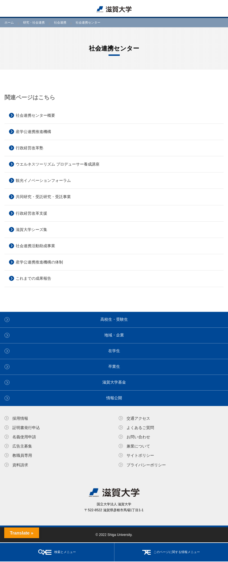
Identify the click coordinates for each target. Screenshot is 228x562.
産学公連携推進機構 (33, 131)
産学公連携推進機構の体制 (39, 262)
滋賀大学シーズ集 (31, 229)
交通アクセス (138, 418)
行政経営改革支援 (31, 213)
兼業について (138, 446)
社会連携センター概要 (35, 115)
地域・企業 (114, 335)
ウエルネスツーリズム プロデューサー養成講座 (58, 164)
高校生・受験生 (114, 319)
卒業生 (114, 366)
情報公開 (114, 398)
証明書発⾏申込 (26, 427)
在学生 (114, 350)
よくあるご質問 (140, 427)
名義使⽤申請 (24, 437)
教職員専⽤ (22, 455)
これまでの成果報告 (33, 278)
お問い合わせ (138, 437)
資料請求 (20, 465)
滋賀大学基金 (114, 382)
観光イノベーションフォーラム (43, 180)
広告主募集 (22, 446)
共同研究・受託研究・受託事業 (43, 196)
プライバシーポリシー (146, 465)
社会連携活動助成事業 (35, 246)
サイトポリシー (140, 455)
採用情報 (20, 418)
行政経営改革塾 (29, 148)
